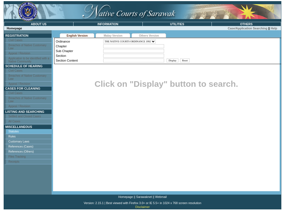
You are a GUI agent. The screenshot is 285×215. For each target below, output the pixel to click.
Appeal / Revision (19, 53)
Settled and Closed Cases (24, 116)
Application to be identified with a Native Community (28, 60)
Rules (12, 136)
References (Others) (21, 151)
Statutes (13, 131)
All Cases (14, 121)
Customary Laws (18, 141)
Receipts (13, 161)
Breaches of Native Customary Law (27, 47)
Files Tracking (17, 156)
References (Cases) (20, 146)
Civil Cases (15, 40)
